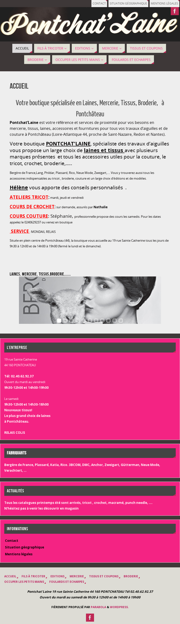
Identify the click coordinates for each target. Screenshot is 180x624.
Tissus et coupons (103, 576)
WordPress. (119, 607)
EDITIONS (57, 576)
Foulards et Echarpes (66, 582)
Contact (99, 3)
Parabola (98, 607)
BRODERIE (131, 576)
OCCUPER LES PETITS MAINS (24, 582)
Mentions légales (164, 3)
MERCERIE (77, 576)
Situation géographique (128, 3)
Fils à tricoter (33, 576)
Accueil (10, 576)
